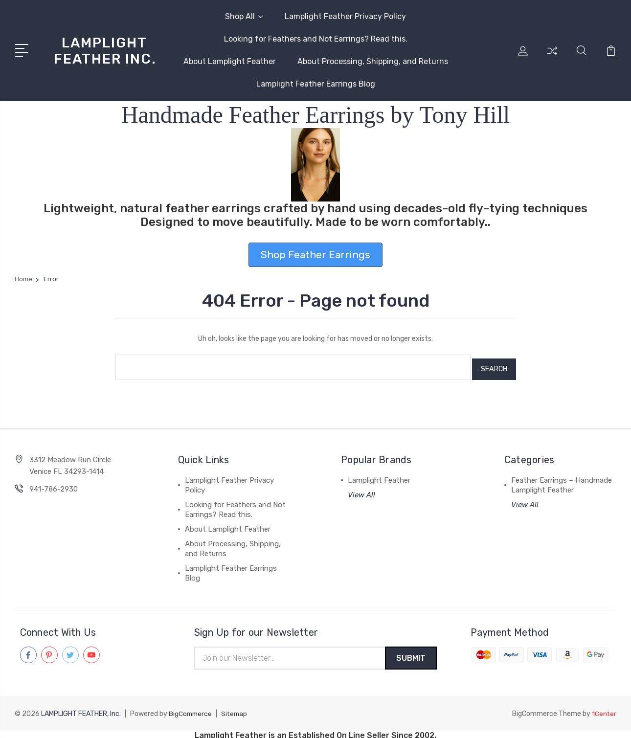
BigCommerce (191, 711)
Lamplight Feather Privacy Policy (345, 16)
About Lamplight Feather (229, 61)
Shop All (244, 16)
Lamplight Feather (379, 476)
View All (361, 491)
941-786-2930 (53, 485)
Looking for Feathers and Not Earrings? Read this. (315, 39)
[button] (315, 164)
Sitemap (236, 711)
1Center (603, 711)
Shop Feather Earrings (315, 254)
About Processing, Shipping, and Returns (372, 61)
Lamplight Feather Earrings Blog (315, 84)
